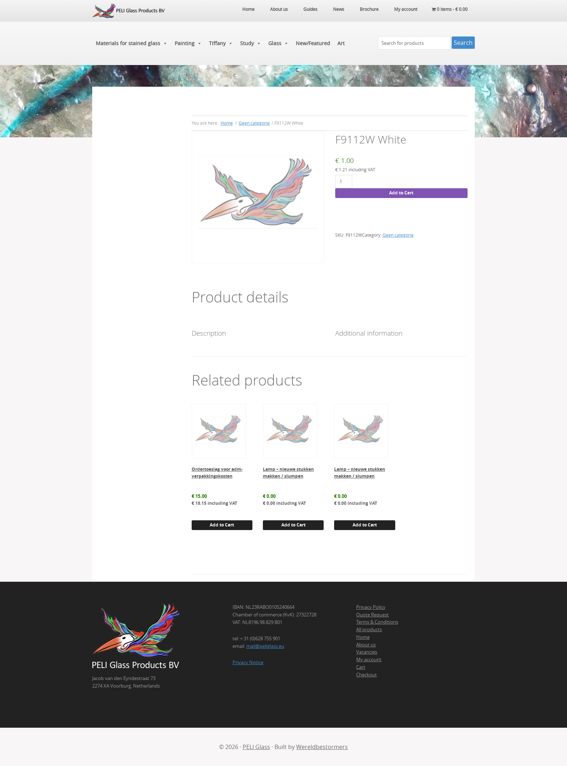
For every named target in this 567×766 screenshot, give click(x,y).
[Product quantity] (343, 181)
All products (369, 629)
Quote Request (372, 614)
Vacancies (366, 652)
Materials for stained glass (131, 43)
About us (366, 644)
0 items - (450, 9)
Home (363, 637)
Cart (360, 667)
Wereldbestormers (322, 747)
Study (250, 43)
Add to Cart (401, 193)
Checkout (366, 674)
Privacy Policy (370, 607)
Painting (188, 43)
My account (368, 659)
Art (341, 43)
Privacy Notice (248, 662)
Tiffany (221, 43)
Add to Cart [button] (222, 525)
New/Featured (313, 43)
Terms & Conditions (377, 622)
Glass (278, 43)
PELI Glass (256, 747)
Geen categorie (254, 123)
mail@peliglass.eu (265, 646)
